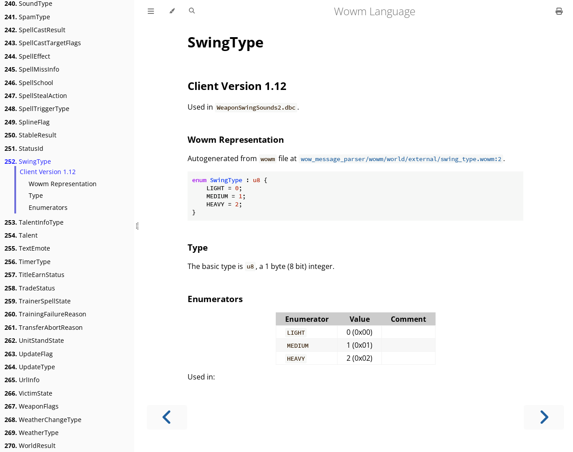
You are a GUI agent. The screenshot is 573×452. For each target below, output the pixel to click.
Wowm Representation (63, 183)
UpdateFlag (28, 354)
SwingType (27, 161)
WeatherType (31, 432)
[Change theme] (172, 11)
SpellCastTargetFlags (42, 42)
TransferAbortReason (43, 327)
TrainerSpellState (37, 301)
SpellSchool (28, 82)
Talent (21, 235)
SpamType (27, 17)
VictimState (28, 393)
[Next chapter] (544, 417)
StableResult (30, 135)
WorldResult (30, 445)
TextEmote (27, 248)
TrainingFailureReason (45, 314)
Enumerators (48, 207)
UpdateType (29, 366)
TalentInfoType (34, 222)
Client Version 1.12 (48, 171)
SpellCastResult (34, 30)
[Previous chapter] (167, 417)
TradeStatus (29, 288)
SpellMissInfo (31, 69)
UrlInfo (21, 379)
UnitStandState (34, 340)
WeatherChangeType (42, 419)
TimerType (27, 261)
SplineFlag (27, 122)
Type (36, 195)
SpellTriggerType (36, 108)
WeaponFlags (31, 406)
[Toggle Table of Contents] (151, 11)
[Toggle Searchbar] (192, 11)
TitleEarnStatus (34, 274)
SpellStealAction (35, 95)
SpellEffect (27, 56)
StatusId (23, 148)
